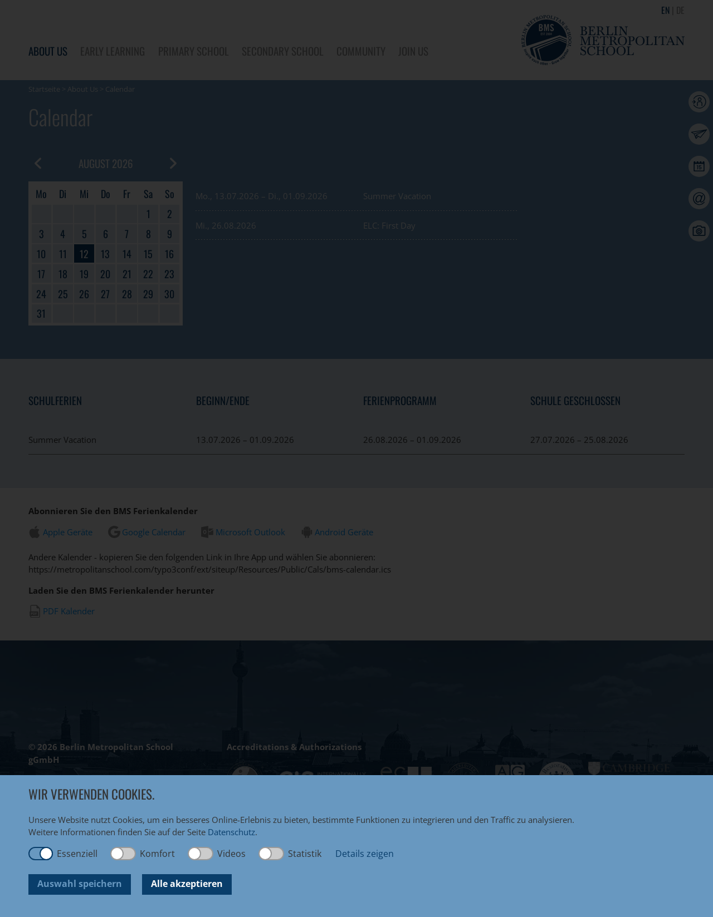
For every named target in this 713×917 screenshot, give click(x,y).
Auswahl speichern (79, 883)
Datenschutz (231, 831)
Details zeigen (364, 853)
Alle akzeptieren (187, 883)
